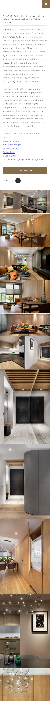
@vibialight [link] (9, 152)
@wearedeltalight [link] (12, 144)
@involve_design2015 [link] (32, 159)
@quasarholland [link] (11, 141)
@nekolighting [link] (10, 148)
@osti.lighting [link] (10, 156)
